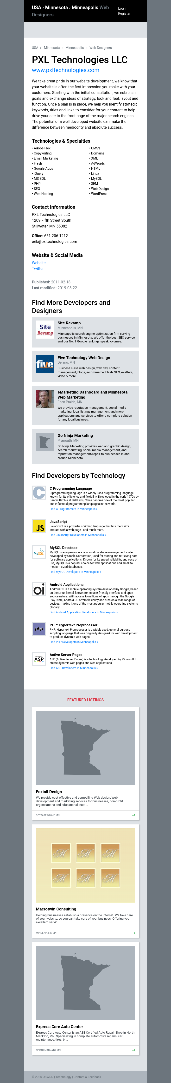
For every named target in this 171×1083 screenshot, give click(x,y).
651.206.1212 (56, 236)
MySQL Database (63, 548)
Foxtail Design (49, 791)
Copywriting (43, 153)
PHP (37, 184)
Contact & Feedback (87, 1077)
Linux (95, 173)
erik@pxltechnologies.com (54, 241)
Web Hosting (43, 194)
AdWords (98, 163)
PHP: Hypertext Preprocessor (74, 625)
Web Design (100, 189)
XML (94, 158)
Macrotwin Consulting (56, 909)
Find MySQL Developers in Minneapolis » (76, 572)
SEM (94, 184)
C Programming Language (71, 488)
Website (39, 263)
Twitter (38, 268)
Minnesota (57, 7)
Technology (63, 1077)
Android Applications (67, 584)
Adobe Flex (42, 148)
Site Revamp (69, 323)
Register (124, 13)
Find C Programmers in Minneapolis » (74, 509)
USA (37, 7)
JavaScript (58, 522)
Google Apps (43, 168)
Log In (122, 8)
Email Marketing (46, 158)
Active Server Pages (66, 655)
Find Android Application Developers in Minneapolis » (84, 612)
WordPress (99, 194)
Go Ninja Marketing (75, 435)
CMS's (96, 148)
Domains (97, 153)
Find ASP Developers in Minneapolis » (74, 668)
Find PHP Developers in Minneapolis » (74, 642)
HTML (95, 168)
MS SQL (40, 178)
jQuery (39, 173)
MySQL (96, 178)
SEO (37, 189)
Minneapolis (74, 48)
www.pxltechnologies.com (66, 70)
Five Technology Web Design (84, 357)
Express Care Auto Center (59, 1026)
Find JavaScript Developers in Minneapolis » (78, 535)
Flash (38, 163)
